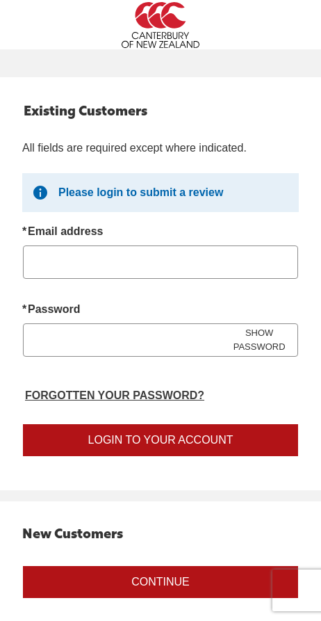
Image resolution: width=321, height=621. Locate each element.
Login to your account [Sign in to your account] (160, 440)
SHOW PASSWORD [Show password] (259, 340)
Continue (160, 582)
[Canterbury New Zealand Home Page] (160, 25)
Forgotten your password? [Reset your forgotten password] (114, 395)
